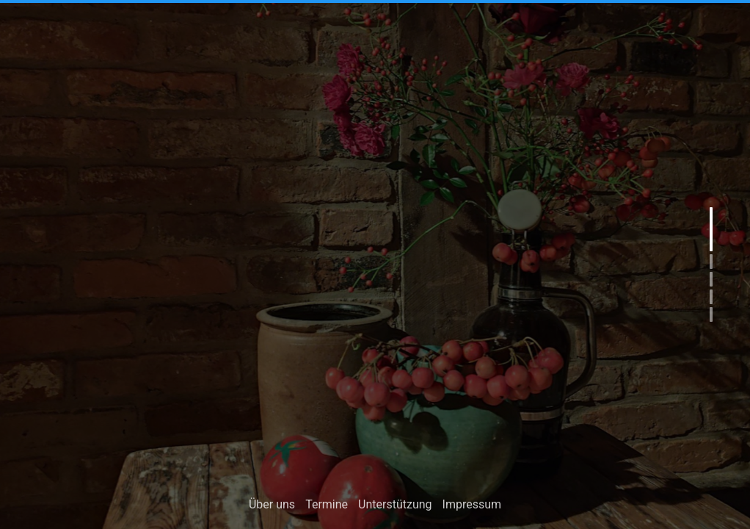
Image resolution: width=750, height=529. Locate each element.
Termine (326, 507)
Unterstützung (395, 507)
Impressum (472, 507)
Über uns (272, 507)
